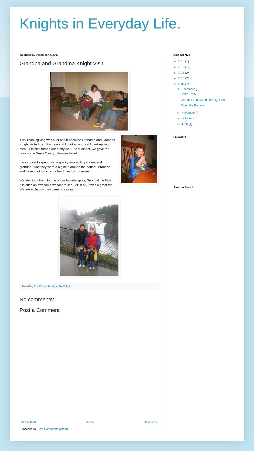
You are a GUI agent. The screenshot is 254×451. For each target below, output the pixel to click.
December (188, 89)
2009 (181, 84)
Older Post (151, 422)
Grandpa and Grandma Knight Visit (203, 100)
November (188, 112)
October (187, 118)
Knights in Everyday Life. (100, 23)
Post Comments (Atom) (52, 429)
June (185, 124)
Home (90, 422)
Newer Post (28, 422)
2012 (181, 67)
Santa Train (188, 94)
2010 (181, 78)
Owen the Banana (192, 105)
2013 (181, 61)
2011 (181, 73)
